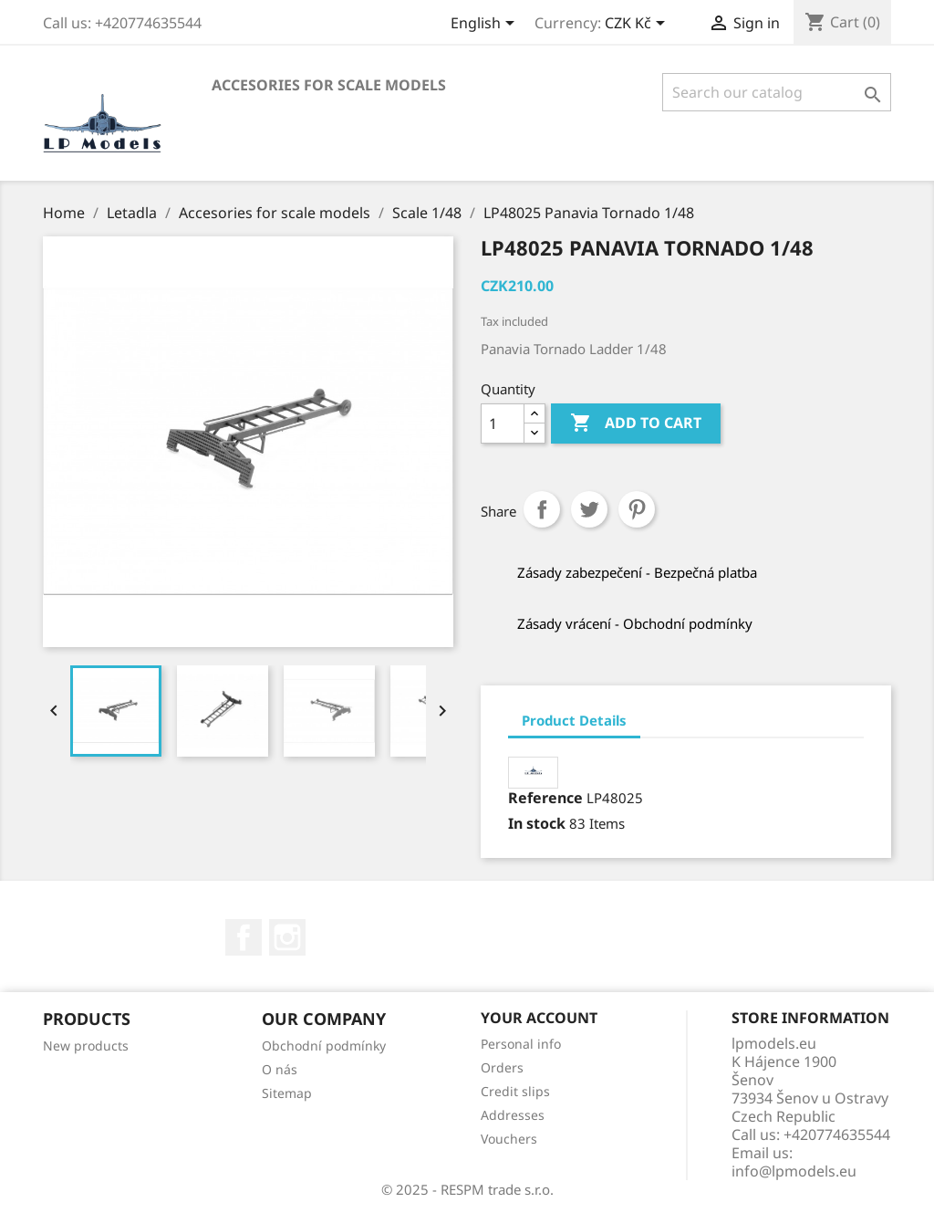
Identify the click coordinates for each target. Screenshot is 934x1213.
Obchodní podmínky (324, 1045)
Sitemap (287, 1093)
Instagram (287, 937)
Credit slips (515, 1091)
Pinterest (636, 509)
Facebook (243, 937)
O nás (279, 1069)
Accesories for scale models (329, 85)
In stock (537, 823)
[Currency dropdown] (638, 25)
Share (542, 509)
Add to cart (635, 423)
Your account (539, 1018)
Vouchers (509, 1138)
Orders (502, 1067)
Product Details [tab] (574, 720)
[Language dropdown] (486, 25)
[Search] (776, 92)
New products (86, 1045)
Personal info (521, 1043)
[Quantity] (502, 423)
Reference (545, 798)
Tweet (589, 509)
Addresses (513, 1115)
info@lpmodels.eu (794, 1171)
